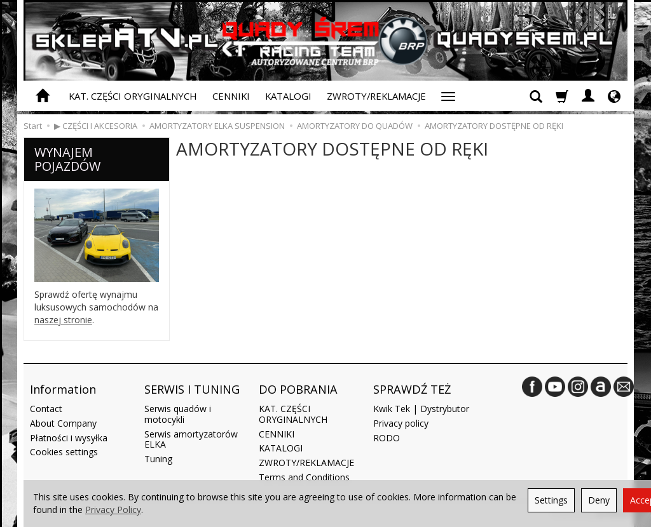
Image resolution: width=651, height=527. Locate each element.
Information (63, 389)
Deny (599, 500)
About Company (63, 423)
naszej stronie (63, 320)
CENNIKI (231, 96)
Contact (46, 409)
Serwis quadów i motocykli (177, 414)
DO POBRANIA (298, 389)
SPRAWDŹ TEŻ (412, 389)
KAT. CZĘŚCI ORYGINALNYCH (133, 96)
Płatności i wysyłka (68, 438)
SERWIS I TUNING (192, 389)
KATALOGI (288, 96)
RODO (386, 438)
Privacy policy (400, 423)
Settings (551, 500)
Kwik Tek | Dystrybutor (421, 409)
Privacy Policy (113, 510)
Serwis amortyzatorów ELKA (191, 439)
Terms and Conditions (304, 477)
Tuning (158, 459)
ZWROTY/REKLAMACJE (376, 96)
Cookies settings (64, 452)
